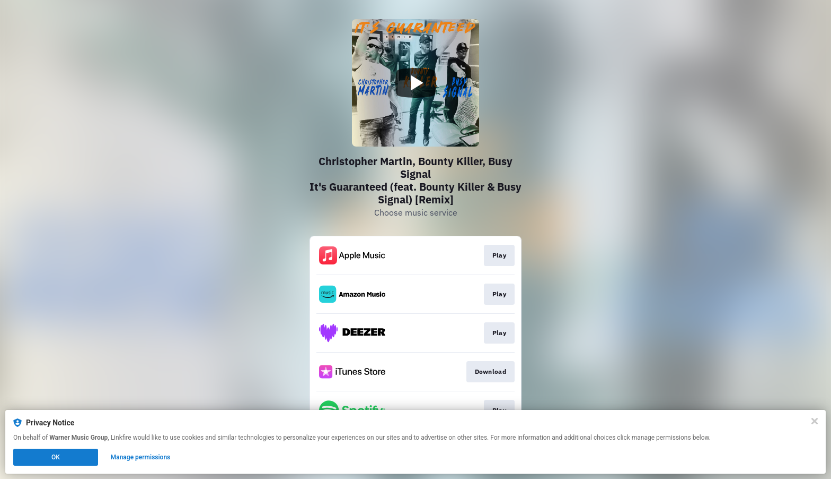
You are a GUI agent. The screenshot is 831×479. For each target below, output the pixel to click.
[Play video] (415, 83)
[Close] (814, 421)
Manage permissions (141, 457)
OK (55, 457)
